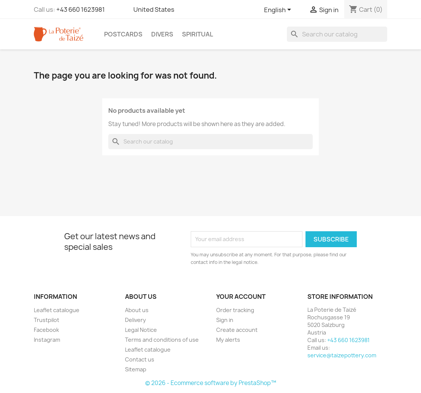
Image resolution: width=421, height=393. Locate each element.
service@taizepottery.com (341, 355)
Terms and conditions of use (162, 339)
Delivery (135, 320)
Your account (241, 296)
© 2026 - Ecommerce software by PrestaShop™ (210, 383)
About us (137, 310)
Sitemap (135, 369)
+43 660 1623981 (80, 9)
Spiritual (197, 34)
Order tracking (235, 310)
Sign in (224, 320)
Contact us (139, 359)
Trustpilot (46, 320)
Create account (237, 329)
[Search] (337, 34)
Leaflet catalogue (56, 310)
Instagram (47, 339)
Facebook (46, 329)
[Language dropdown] (279, 10)
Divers (162, 34)
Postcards (123, 34)
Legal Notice (141, 329)
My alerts (228, 339)
